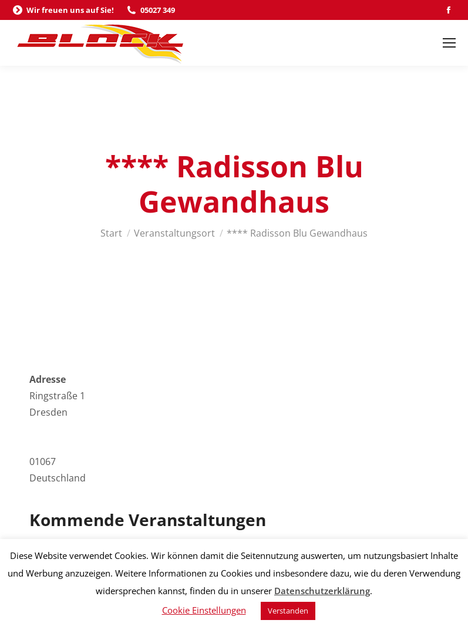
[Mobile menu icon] (449, 43)
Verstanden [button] (288, 610)
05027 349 (150, 10)
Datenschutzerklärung (322, 591)
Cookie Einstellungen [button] (204, 610)
